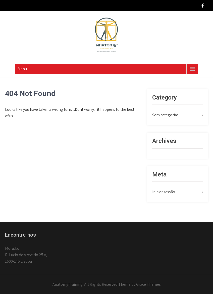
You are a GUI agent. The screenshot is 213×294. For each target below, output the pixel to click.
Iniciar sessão (163, 191)
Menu (22, 68)
